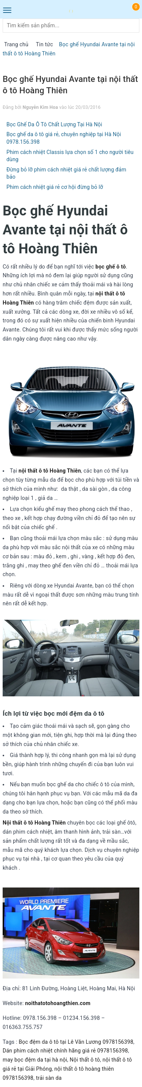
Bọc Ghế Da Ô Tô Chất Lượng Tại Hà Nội (54, 124)
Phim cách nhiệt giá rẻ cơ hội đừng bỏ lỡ (54, 187)
